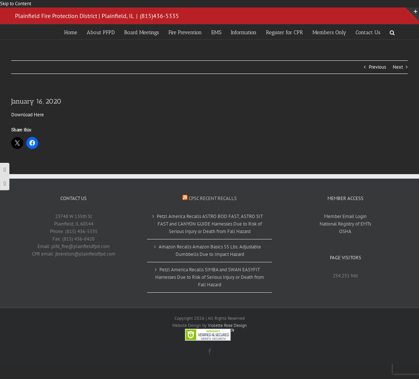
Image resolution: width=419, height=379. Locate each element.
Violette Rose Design (227, 325)
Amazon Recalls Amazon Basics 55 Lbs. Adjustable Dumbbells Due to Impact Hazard (210, 250)
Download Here (27, 114)
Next (398, 67)
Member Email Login (345, 216)
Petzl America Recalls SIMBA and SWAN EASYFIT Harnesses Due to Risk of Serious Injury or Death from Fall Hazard (209, 277)
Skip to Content (15, 3)
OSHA (345, 231)
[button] (392, 31)
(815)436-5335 (159, 16)
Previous (377, 67)
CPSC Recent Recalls (213, 198)
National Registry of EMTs (345, 224)
